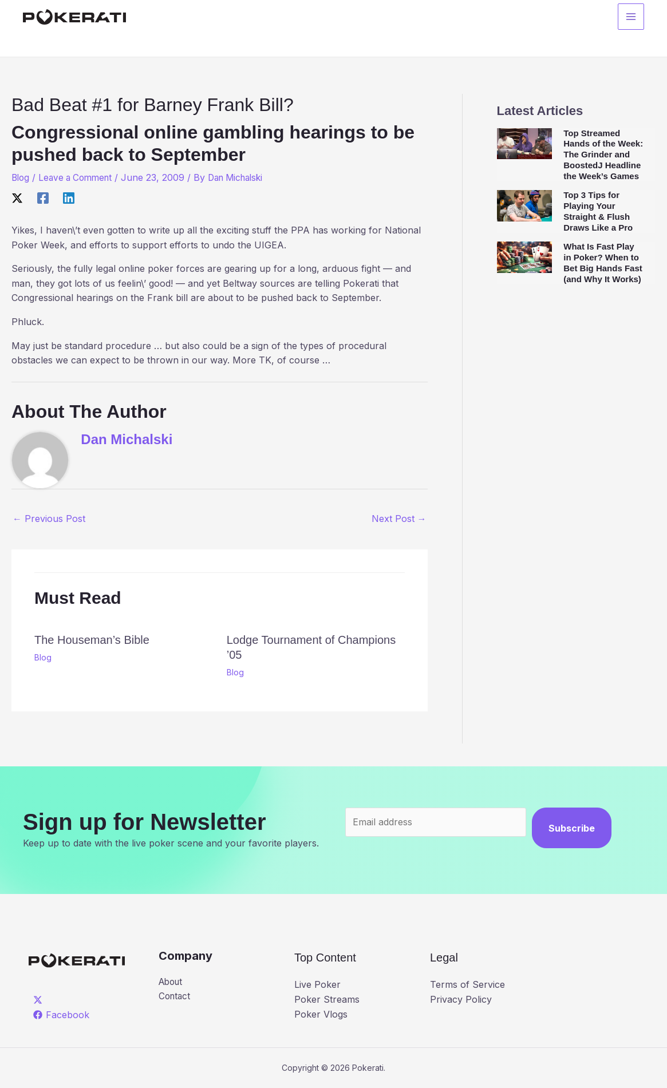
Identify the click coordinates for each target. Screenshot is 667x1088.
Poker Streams (327, 999)
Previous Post (49, 518)
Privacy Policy (461, 999)
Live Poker (317, 984)
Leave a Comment (79, 177)
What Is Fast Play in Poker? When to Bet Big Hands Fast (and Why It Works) (602, 262)
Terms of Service (467, 984)
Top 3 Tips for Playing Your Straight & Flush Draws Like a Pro (598, 211)
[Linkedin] (68, 197)
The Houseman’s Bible (91, 640)
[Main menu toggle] (631, 18)
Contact (175, 997)
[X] (17, 197)
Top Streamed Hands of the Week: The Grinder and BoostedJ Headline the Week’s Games (603, 154)
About (172, 982)
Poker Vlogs (321, 1014)
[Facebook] (43, 197)
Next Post (399, 518)
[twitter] (40, 999)
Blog (21, 177)
